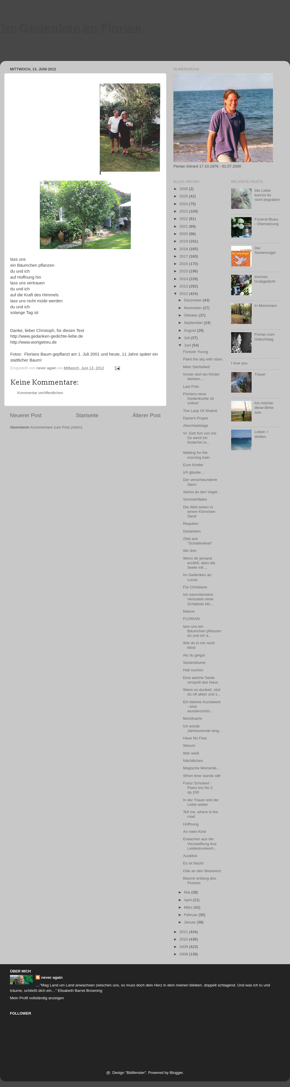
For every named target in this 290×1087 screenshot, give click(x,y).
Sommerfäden (195, 499)
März (189, 907)
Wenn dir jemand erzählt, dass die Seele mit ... (199, 563)
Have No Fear (195, 738)
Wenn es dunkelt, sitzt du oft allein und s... (202, 692)
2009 (184, 947)
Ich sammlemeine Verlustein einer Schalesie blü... (198, 599)
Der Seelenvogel (265, 250)
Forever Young (195, 352)
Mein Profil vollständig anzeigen (37, 998)
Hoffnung (191, 824)
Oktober (191, 315)
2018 (184, 249)
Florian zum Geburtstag (264, 336)
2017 (184, 256)
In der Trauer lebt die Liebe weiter (201, 802)
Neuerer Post (26, 415)
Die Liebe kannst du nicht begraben (267, 195)
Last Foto (191, 386)
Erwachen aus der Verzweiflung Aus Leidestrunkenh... (200, 843)
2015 (184, 271)
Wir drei (189, 550)
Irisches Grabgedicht (265, 279)
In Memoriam (265, 305)
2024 (184, 204)
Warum (189, 745)
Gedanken (192, 531)
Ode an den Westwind (202, 871)
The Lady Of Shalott (200, 411)
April (188, 900)
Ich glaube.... (194, 472)
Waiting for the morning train (196, 454)
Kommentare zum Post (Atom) (56, 427)
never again (52, 977)
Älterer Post (146, 415)
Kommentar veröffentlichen (40, 393)
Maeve (189, 611)
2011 (184, 932)
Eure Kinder (193, 465)
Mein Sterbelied (196, 367)
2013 (184, 286)
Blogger (176, 1072)
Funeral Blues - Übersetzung (266, 221)
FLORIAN (191, 619)
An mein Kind (194, 831)
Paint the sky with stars (202, 359)
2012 (184, 293)
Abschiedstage (195, 425)
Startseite (87, 415)
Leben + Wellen (261, 434)
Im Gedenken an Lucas (197, 577)
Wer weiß (191, 753)
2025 (184, 196)
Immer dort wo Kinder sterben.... (201, 376)
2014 (184, 279)
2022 (184, 219)
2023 (184, 211)
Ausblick (190, 856)
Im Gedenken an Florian (70, 28)
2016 (184, 264)
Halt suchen (193, 670)
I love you (239, 363)
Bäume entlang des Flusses (199, 880)
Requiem (190, 523)
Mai (187, 892)
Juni (188, 345)
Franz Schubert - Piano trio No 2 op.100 (198, 787)
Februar (191, 915)
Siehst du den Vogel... (201, 492)
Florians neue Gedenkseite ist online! (198, 398)
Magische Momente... (201, 768)
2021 (184, 226)
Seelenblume (194, 662)
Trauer (260, 374)
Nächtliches (193, 760)
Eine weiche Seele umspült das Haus (200, 680)
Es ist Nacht (193, 863)
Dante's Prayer (195, 418)
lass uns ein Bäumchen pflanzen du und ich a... (202, 631)
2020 (184, 234)
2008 (184, 954)
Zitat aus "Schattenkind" (197, 541)
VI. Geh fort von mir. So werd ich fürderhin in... (200, 437)
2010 (184, 939)
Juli (187, 338)
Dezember (193, 300)
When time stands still (201, 776)
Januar (190, 922)
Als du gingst (194, 655)
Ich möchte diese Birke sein (264, 407)
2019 (184, 241)
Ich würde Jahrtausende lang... (202, 728)
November (193, 308)
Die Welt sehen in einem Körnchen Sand (199, 511)
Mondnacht (192, 718)
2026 (184, 189)
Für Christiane (195, 587)
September (194, 323)
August (190, 330)
